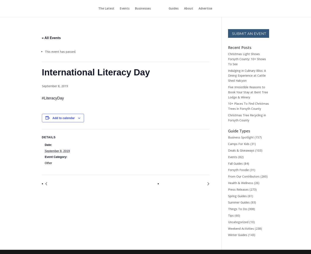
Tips (231, 215)
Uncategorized (238, 222)
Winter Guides (237, 235)
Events (117, 8)
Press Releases (238, 189)
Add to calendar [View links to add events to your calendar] (63, 118)
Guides (181, 8)
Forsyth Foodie (238, 170)
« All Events (51, 38)
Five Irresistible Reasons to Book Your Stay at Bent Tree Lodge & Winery (248, 92)
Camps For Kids (239, 144)
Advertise (213, 8)
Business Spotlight (241, 137)
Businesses (135, 8)
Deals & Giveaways (241, 150)
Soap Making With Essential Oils (74, 183)
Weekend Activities (241, 229)
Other (48, 163)
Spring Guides (237, 196)
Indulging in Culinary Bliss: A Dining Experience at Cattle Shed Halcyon (247, 76)
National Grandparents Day (184, 183)
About (196, 8)
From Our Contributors (244, 176)
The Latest (99, 8)
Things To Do (237, 209)
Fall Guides (235, 164)
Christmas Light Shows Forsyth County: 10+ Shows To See (247, 59)
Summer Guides (239, 202)
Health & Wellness (240, 183)
